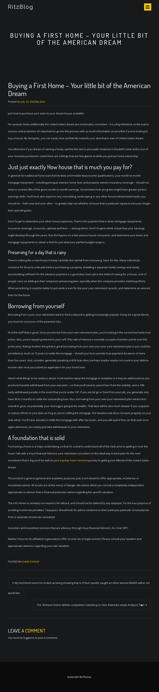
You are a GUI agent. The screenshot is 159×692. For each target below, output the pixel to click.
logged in (28, 638)
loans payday (30, 561)
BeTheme (85, 677)
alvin (42, 101)
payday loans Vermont (74, 460)
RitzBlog (21, 7)
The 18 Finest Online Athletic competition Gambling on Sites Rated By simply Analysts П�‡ (90, 605)
